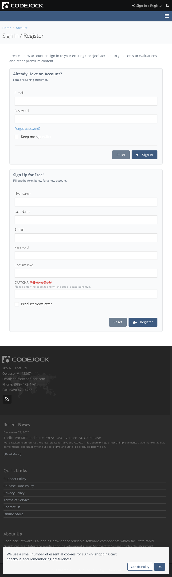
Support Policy (15, 479)
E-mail (19, 93)
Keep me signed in (33, 136)
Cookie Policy (140, 567)
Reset (121, 155)
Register (143, 322)
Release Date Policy (19, 486)
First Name (23, 193)
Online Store (13, 514)
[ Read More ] (12, 454)
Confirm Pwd (24, 265)
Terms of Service (17, 500)
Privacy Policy (14, 493)
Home (6, 28)
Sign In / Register (147, 5)
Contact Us (12, 507)
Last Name (22, 211)
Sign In (144, 155)
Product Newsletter (33, 303)
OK (159, 567)
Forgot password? (27, 128)
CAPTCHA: (22, 282)
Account (21, 28)
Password (22, 110)
